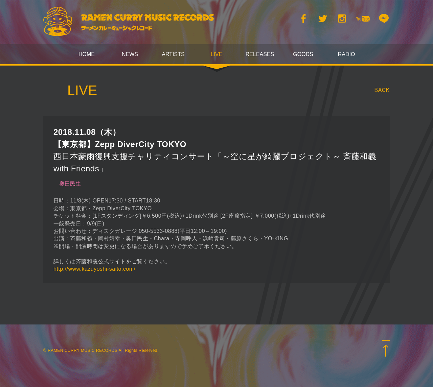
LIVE (217, 54)
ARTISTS (173, 54)
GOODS (303, 54)
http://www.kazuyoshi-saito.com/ (94, 269)
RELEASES (260, 54)
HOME (86, 54)
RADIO (346, 54)
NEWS (130, 54)
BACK (382, 90)
